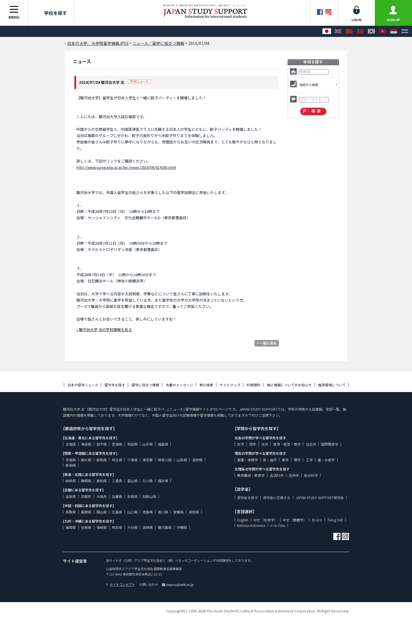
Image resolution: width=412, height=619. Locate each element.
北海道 (71, 444)
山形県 (147, 444)
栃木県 (86, 459)
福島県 (163, 444)
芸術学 (294, 475)
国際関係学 (329, 444)
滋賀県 (71, 496)
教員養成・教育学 (251, 475)
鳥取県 (71, 511)
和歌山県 (149, 496)
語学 (252, 444)
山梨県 (182, 459)
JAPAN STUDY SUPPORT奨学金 (320, 497)
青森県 (86, 444)
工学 (309, 459)
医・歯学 (270, 459)
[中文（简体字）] (349, 31)
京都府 (86, 496)
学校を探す (51, 12)
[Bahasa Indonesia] (393, 31)
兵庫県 (117, 496)
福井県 (163, 480)
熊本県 (117, 527)
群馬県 (101, 459)
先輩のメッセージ (179, 385)
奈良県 (132, 496)
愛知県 (101, 480)
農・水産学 (326, 459)
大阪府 (101, 496)
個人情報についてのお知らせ (289, 385)
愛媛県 (178, 511)
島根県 (86, 511)
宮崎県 (147, 527)
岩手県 (101, 444)
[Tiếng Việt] (382, 31)
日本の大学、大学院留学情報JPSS (97, 43)
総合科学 (311, 475)
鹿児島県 (165, 527)
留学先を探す (114, 385)
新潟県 (71, 465)
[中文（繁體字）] (360, 31)
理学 (297, 459)
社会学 (311, 444)
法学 (264, 444)
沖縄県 (182, 527)
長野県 (197, 459)
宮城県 (117, 444)
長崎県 (101, 527)
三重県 (117, 480)
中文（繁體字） (295, 519)
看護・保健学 (247, 459)
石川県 (147, 480)
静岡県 (86, 480)
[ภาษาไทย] (405, 31)
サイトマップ (230, 385)
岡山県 (101, 511)
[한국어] (371, 31)
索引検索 (206, 385)
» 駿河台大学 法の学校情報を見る (104, 329)
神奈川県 (165, 459)
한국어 (317, 519)
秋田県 (132, 444)
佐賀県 (86, 527)
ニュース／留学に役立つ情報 (158, 43)
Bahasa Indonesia (251, 525)
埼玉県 (117, 459)
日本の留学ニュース (83, 385)
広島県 (117, 511)
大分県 (132, 527)
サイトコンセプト (120, 584)
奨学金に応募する (276, 497)
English (242, 519)
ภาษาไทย (277, 525)
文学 (240, 444)
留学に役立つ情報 (145, 385)
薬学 (285, 459)
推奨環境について (332, 385)
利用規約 (253, 385)
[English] (338, 31)
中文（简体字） (265, 519)
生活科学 (277, 475)
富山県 (132, 480)
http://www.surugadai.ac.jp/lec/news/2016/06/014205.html (126, 167)
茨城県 (71, 459)
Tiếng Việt (335, 519)
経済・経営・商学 (287, 444)
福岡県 (71, 527)
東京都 (147, 459)
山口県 (132, 511)
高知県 (194, 511)
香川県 (163, 511)
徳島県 (147, 511)
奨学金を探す (247, 497)
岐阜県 (71, 480)
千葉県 (132, 459)
